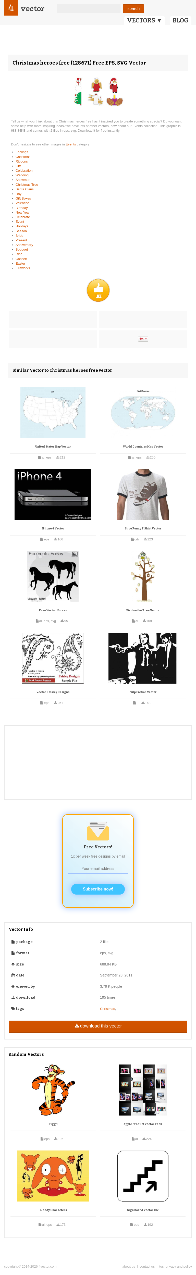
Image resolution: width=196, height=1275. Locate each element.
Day (18, 194)
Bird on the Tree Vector (143, 610)
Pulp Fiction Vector (143, 692)
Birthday (22, 208)
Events (71, 144)
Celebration (24, 170)
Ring (19, 254)
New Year (23, 212)
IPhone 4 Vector (53, 528)
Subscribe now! (98, 889)
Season (21, 231)
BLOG (181, 20)
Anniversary (24, 245)
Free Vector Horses (53, 610)
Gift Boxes (23, 198)
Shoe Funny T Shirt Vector (143, 528)
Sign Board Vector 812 (142, 1210)
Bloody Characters (53, 1210)
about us (128, 1266)
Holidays (22, 226)
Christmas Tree (27, 185)
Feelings (22, 152)
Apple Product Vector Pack (143, 1124)
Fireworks (23, 268)
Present (21, 240)
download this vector (98, 1026)
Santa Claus (25, 189)
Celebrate (23, 217)
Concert (21, 259)
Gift (18, 166)
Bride (19, 236)
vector (32, 8)
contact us (147, 1266)
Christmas (23, 157)
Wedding (22, 175)
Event (20, 222)
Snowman (23, 180)
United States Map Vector (53, 446)
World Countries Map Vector (143, 446)
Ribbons (22, 161)
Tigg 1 (53, 1124)
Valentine (22, 203)
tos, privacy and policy (175, 1266)
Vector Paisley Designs (52, 692)
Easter (20, 263)
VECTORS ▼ (144, 20)
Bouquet (22, 249)
